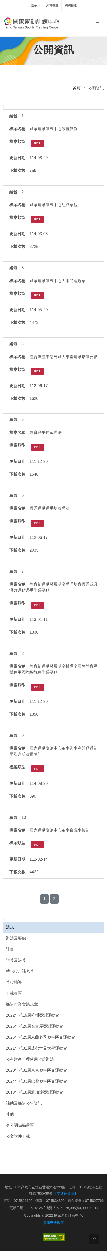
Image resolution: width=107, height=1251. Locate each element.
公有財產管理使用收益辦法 (30, 1059)
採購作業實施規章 (22, 1004)
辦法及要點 (16, 938)
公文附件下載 (18, 1136)
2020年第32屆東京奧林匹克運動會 (36, 1070)
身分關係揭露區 (20, 1125)
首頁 (77, 88)
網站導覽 (52, 5)
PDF (37, 143)
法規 (10, 927)
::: (4, 918)
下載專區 (14, 993)
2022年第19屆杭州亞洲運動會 (32, 1015)
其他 (10, 1114)
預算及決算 (16, 960)
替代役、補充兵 (20, 971)
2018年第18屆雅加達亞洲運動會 (34, 1092)
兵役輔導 (14, 982)
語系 (35, 5)
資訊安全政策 (53, 1223)
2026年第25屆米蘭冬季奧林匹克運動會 (40, 1037)
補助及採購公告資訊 (24, 1103)
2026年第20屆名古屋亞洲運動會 (34, 1026)
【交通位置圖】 (65, 1193)
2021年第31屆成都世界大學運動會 (36, 1048)
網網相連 (71, 5)
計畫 (10, 949)
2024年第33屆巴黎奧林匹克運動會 (36, 1081)
